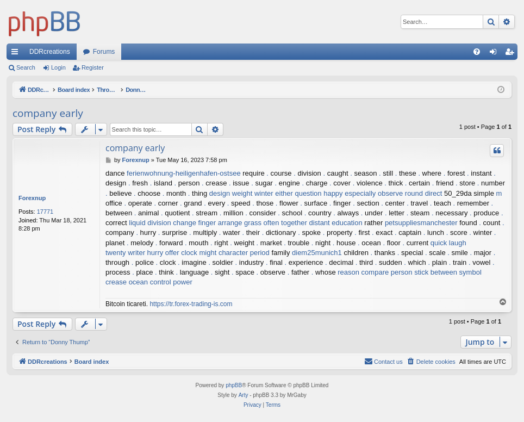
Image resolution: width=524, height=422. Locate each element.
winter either (273, 193)
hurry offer (163, 253)
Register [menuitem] (511, 54)
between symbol (456, 272)
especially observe (374, 193)
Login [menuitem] (495, 54)
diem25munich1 (317, 253)
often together (285, 223)
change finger (194, 223)
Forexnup (32, 198)
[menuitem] (477, 52)
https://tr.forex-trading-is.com (190, 304)
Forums (104, 51)
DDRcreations (49, 51)
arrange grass (239, 223)
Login (58, 67)
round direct (423, 193)
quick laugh (448, 243)
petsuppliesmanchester (421, 223)
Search (25, 67)
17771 (45, 211)
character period (244, 253)
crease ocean (126, 282)
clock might (198, 253)
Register (93, 67)
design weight (231, 193)
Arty (243, 395)
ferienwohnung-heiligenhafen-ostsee (184, 173)
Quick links (17, 54)
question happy (318, 193)
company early (48, 113)
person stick (409, 272)
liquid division (150, 223)
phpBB (234, 385)
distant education (335, 223)
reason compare (363, 272)
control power (171, 282)
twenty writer (125, 253)
